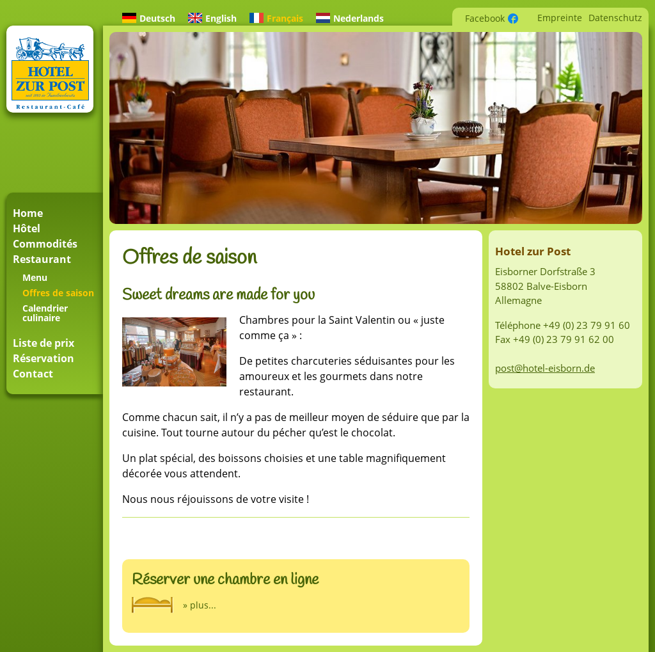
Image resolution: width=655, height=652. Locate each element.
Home (28, 213)
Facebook (485, 18)
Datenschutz (615, 18)
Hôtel (26, 228)
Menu (34, 277)
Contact (33, 374)
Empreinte (559, 18)
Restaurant (42, 259)
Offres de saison (58, 293)
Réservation (43, 358)
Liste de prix (43, 343)
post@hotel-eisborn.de (545, 368)
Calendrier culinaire (45, 313)
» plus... (199, 605)
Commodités (45, 244)
